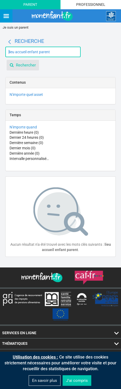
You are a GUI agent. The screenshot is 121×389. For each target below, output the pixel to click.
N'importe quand (23, 127)
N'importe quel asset (26, 94)
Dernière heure (24, 132)
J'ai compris (77, 380)
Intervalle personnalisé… (29, 159)
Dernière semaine (26, 143)
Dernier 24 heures (27, 137)
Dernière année (25, 153)
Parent (30, 4)
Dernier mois (23, 148)
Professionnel (90, 4)
